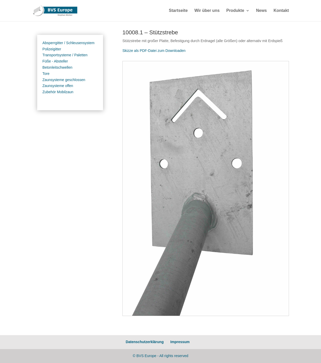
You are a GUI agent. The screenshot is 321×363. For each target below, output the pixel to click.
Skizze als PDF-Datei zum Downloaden (153, 51)
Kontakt (281, 11)
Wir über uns (207, 11)
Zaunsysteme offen (57, 86)
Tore (45, 74)
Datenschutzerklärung (145, 342)
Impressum (180, 342)
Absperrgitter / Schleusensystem (68, 43)
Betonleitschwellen (57, 67)
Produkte (235, 11)
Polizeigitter (51, 49)
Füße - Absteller (55, 61)
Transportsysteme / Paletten (65, 55)
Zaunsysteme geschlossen (63, 80)
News (261, 11)
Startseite (178, 11)
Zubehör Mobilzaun (57, 92)
